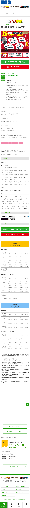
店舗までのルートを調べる (16, 431)
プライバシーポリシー (21, 492)
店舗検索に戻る (18, 466)
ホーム (3, 12)
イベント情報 (5, 486)
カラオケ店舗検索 (12, 12)
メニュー (4, 489)
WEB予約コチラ (15, 67)
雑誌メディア (5, 492)
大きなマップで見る (17, 426)
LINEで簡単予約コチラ (15, 62)
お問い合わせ (19, 489)
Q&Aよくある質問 (20, 486)
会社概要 (4, 495)
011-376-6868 (10, 73)
